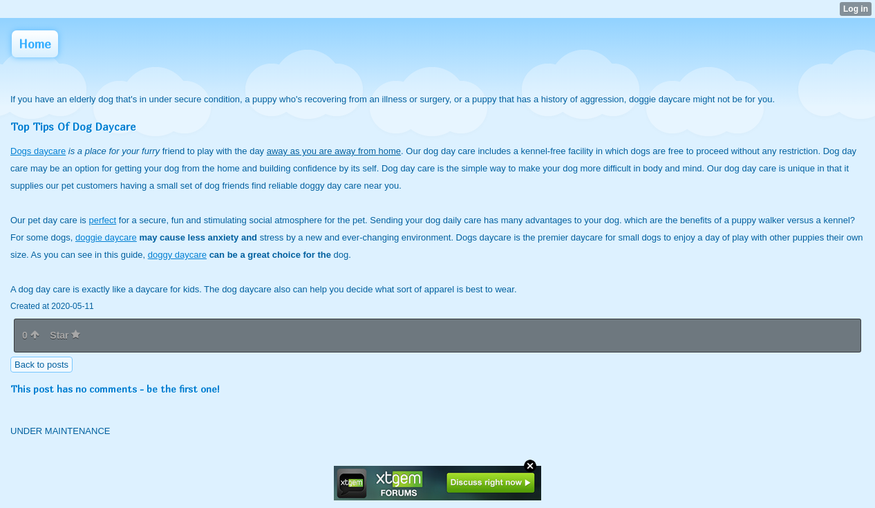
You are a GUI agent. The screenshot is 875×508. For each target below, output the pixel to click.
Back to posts (41, 364)
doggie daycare (106, 237)
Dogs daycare (38, 151)
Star (65, 335)
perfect (102, 220)
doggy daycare (177, 255)
